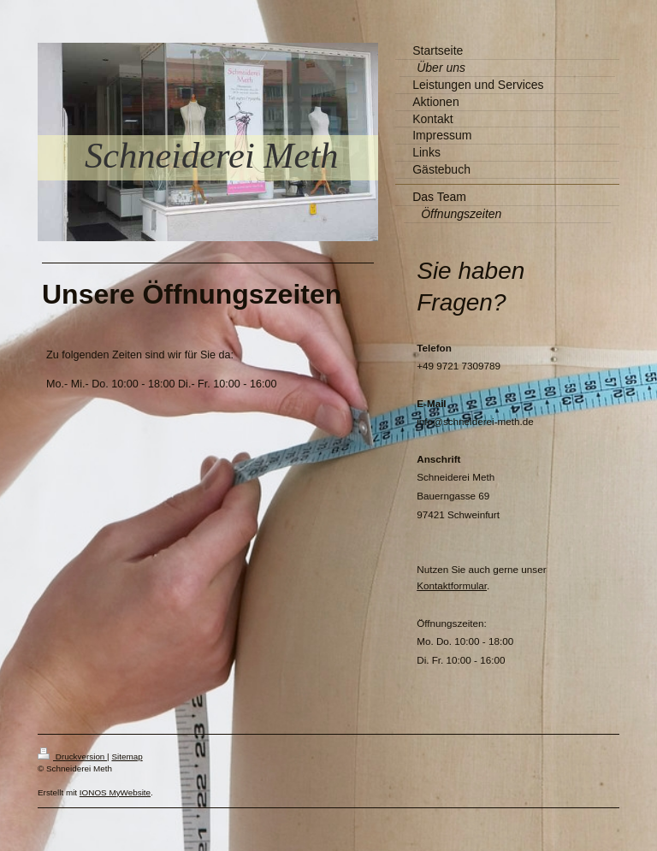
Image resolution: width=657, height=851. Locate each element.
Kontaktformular (452, 585)
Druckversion (72, 756)
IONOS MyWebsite (115, 792)
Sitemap (126, 756)
